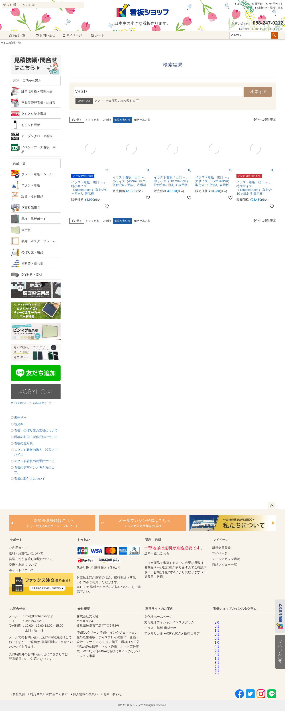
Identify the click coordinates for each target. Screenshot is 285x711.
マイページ (72, 35)
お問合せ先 (17, 608)
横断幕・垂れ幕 (32, 263)
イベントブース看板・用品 (38, 149)
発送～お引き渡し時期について (31, 559)
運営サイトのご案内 (159, 608)
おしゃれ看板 (30, 125)
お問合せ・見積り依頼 (269, 7)
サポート (16, 540)
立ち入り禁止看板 (33, 114)
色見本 (18, 424)
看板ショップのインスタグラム (234, 608)
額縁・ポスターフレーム (38, 241)
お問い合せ (45, 35)
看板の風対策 (23, 443)
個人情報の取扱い (85, 694)
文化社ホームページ (158, 616)
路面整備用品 (30, 207)
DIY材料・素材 (31, 274)
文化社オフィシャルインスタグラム (169, 622)
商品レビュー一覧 (224, 564)
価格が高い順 (142, 119)
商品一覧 (17, 35)
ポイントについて (21, 570)
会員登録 (257, 3)
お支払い (83, 540)
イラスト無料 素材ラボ (160, 628)
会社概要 (83, 608)
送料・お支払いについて (26, 553)
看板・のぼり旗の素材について (36, 430)
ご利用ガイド (275, 3)
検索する (258, 92)
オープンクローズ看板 (37, 136)
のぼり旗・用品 (32, 252)
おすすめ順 (92, 119)
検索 (274, 35)
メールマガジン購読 (226, 559)
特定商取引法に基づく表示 (49, 694)
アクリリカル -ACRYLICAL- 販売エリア (172, 633)
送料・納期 (153, 540)
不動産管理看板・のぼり (38, 102)
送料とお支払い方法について (110, 587)
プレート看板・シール (37, 174)
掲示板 (26, 230)
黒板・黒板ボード (33, 219)
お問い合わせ (112, 694)
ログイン (241, 3)
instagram (243, 646)
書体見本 (20, 417)
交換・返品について (23, 564)
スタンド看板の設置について (34, 461)
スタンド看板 (30, 185)
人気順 (107, 119)
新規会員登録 (221, 548)
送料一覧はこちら (156, 553)
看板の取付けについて (29, 478)
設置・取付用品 (32, 196)
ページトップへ (271, 505)
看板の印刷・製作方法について (36, 437)
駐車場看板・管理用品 (37, 91)
